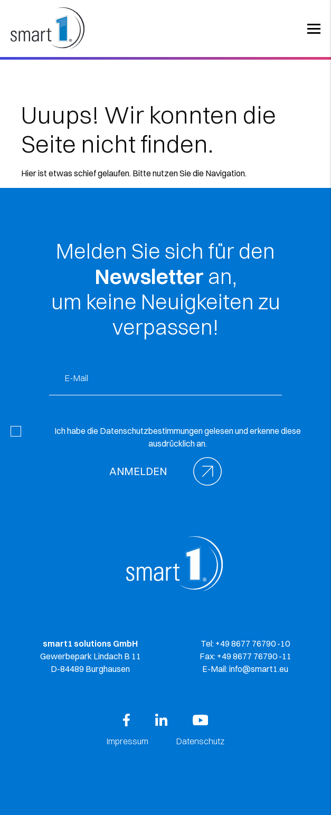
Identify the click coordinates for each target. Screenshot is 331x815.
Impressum (127, 741)
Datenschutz (200, 741)
